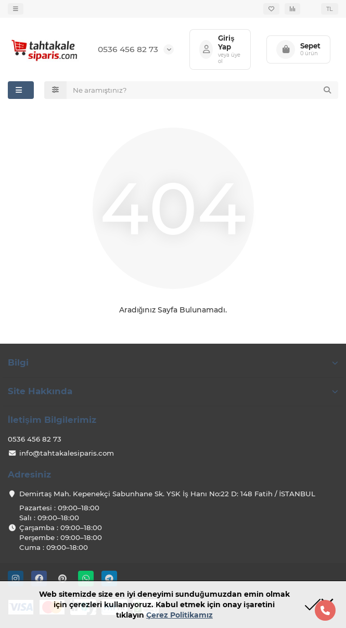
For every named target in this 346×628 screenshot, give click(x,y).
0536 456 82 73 (128, 49)
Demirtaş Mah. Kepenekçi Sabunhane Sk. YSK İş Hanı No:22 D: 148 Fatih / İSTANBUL (167, 493)
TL (329, 8)
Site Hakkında (173, 391)
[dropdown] (15, 9)
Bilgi (173, 362)
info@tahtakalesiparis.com (66, 453)
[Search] (203, 90)
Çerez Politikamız (179, 615)
